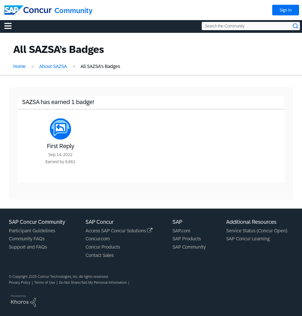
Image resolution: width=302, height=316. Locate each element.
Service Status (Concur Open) (256, 230)
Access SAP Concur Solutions (119, 230)
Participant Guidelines (32, 230)
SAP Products (187, 238)
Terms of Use (44, 283)
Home (19, 66)
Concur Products (103, 246)
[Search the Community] (251, 26)
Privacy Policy (19, 283)
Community (74, 10)
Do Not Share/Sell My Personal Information (93, 283)
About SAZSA (53, 66)
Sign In (286, 10)
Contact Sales (100, 255)
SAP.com (181, 230)
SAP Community (189, 246)
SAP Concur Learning (248, 238)
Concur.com (98, 238)
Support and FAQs (28, 246)
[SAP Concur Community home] (28, 10)
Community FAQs (27, 238)
